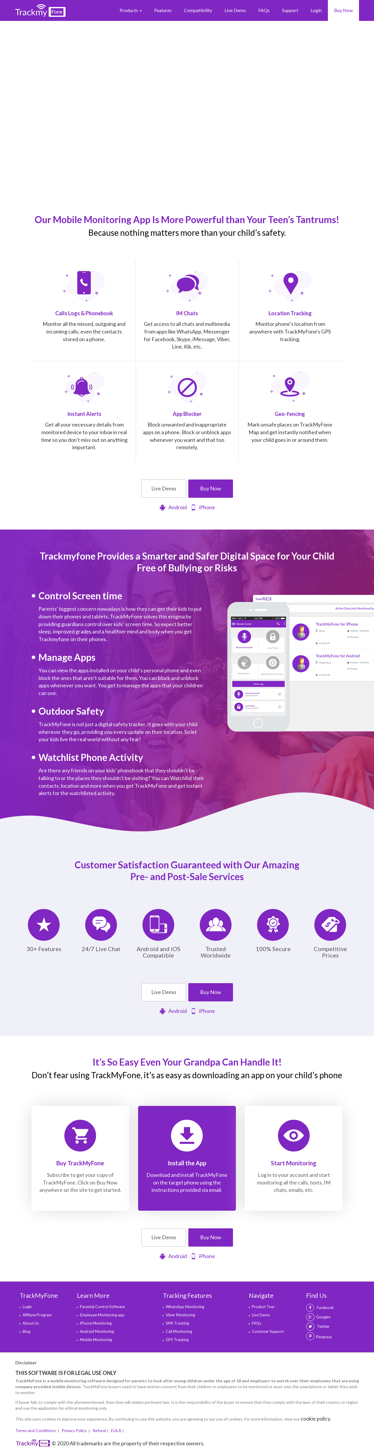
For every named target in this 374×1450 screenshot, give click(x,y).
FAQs (264, 10)
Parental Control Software (102, 1306)
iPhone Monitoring (96, 1323)
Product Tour (263, 1306)
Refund (99, 1430)
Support (290, 10)
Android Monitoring (97, 1331)
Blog (26, 1331)
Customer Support (268, 1331)
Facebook (320, 1307)
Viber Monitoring (180, 1315)
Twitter (318, 1326)
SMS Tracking (177, 1323)
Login (316, 10)
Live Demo (235, 10)
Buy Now (343, 10)
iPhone (203, 508)
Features (163, 10)
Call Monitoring (179, 1331)
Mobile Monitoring (96, 1339)
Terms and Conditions (36, 1430)
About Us (31, 1323)
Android (173, 507)
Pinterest (324, 1337)
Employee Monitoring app (102, 1315)
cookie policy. (316, 1418)
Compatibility (198, 10)
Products (131, 10)
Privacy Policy (75, 1430)
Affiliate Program (37, 1315)
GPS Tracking (177, 1339)
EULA (116, 1430)
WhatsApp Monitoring (185, 1306)
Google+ (318, 1317)
